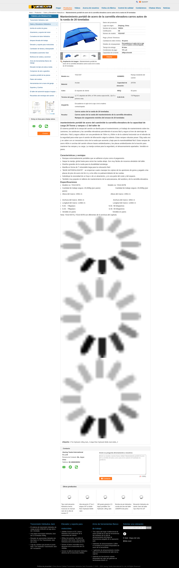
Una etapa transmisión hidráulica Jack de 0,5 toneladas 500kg (43, 534)
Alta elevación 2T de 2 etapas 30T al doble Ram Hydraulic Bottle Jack (86, 507)
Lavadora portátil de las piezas (40, 75)
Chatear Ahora (155, 8)
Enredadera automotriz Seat (39, 53)
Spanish (145, 2)
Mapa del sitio (134, 538)
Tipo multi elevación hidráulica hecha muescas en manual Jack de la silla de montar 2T (68, 508)
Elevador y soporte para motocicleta (42, 44)
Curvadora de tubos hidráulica (40, 36)
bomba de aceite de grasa (38, 28)
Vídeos (77, 8)
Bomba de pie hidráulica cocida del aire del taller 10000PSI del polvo (123, 506)
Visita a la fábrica (108, 8)
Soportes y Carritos (36, 87)
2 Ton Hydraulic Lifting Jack (79, 442)
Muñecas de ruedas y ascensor (40, 57)
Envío (149, 528)
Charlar (111, 57)
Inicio (31, 13)
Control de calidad (125, 8)
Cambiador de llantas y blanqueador (42, 49)
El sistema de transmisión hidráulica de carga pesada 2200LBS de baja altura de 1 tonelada (43, 529)
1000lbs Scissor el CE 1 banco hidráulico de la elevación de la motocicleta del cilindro (72, 533)
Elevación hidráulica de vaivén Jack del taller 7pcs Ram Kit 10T (141, 506)
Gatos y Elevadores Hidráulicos (53, 13)
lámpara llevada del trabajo (39, 40)
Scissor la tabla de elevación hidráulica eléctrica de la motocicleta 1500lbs (74, 552)
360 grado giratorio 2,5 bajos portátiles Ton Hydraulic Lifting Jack (104, 506)
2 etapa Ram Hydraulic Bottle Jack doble (102, 442)
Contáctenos (141, 8)
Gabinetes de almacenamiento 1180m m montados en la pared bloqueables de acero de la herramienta (106, 545)
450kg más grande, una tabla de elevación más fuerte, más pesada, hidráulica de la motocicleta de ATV (73, 540)
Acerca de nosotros (91, 8)
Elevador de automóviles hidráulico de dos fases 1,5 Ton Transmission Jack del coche (43, 540)
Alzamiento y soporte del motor (40, 32)
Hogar (58, 8)
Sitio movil (127, 541)
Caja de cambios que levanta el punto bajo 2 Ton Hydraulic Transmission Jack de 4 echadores (43, 546)
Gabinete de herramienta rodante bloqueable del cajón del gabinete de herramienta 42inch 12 (105, 558)
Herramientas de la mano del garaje (42, 83)
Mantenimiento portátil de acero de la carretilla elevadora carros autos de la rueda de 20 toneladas (81, 64)
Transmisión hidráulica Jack (39, 20)
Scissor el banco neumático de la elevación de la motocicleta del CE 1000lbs (73, 546)
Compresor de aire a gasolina (39, 71)
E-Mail (125, 538)
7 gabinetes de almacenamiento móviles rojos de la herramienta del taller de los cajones (106, 552)
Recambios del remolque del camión (42, 96)
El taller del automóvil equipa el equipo (42, 91)
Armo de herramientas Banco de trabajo (40, 62)
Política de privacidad (44, 566)
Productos (67, 8)
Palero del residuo (36, 79)
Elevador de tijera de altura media (41, 67)
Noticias (166, 8)
